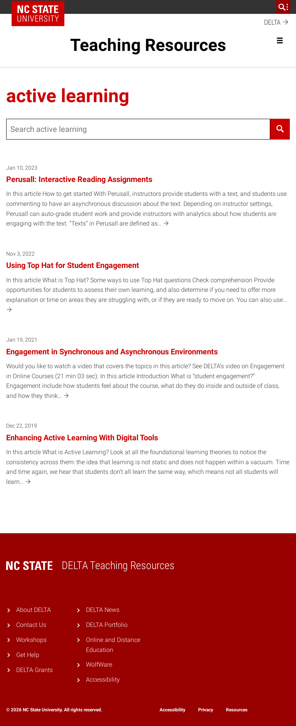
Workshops (31, 639)
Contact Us (31, 624)
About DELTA (33, 609)
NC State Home (40, 7)
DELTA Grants (34, 670)
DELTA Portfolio (107, 624)
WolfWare (99, 664)
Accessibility (103, 679)
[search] (283, 7)
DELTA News (102, 609)
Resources (236, 710)
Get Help (27, 655)
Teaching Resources (148, 45)
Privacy (205, 710)
